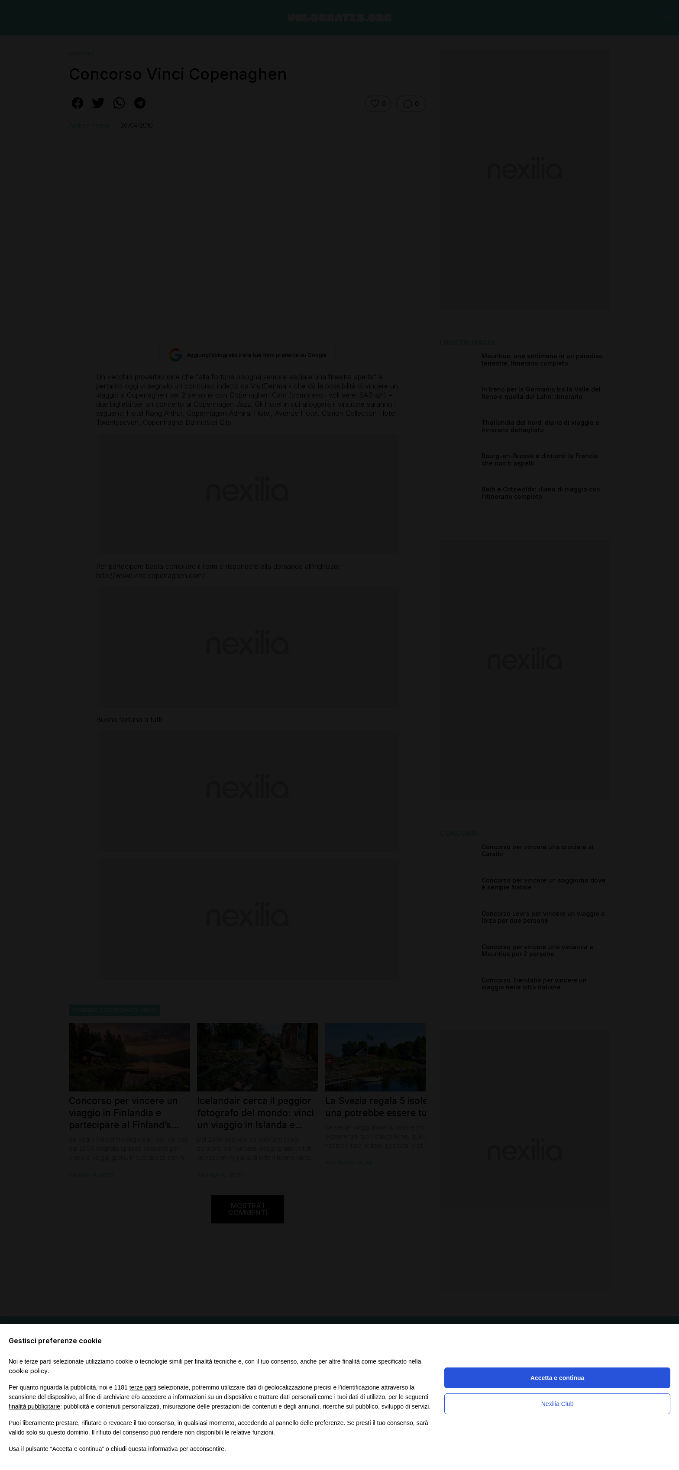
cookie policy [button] (28, 1370)
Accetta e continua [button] (557, 1377)
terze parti (142, 1387)
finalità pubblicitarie (34, 1406)
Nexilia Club (557, 1403)
